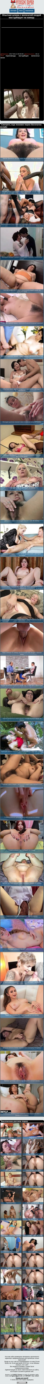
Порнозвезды (29, 10)
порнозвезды (11, 56)
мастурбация (24, 56)
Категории (14, 10)
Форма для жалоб (22, 1378)
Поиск (21, 10)
